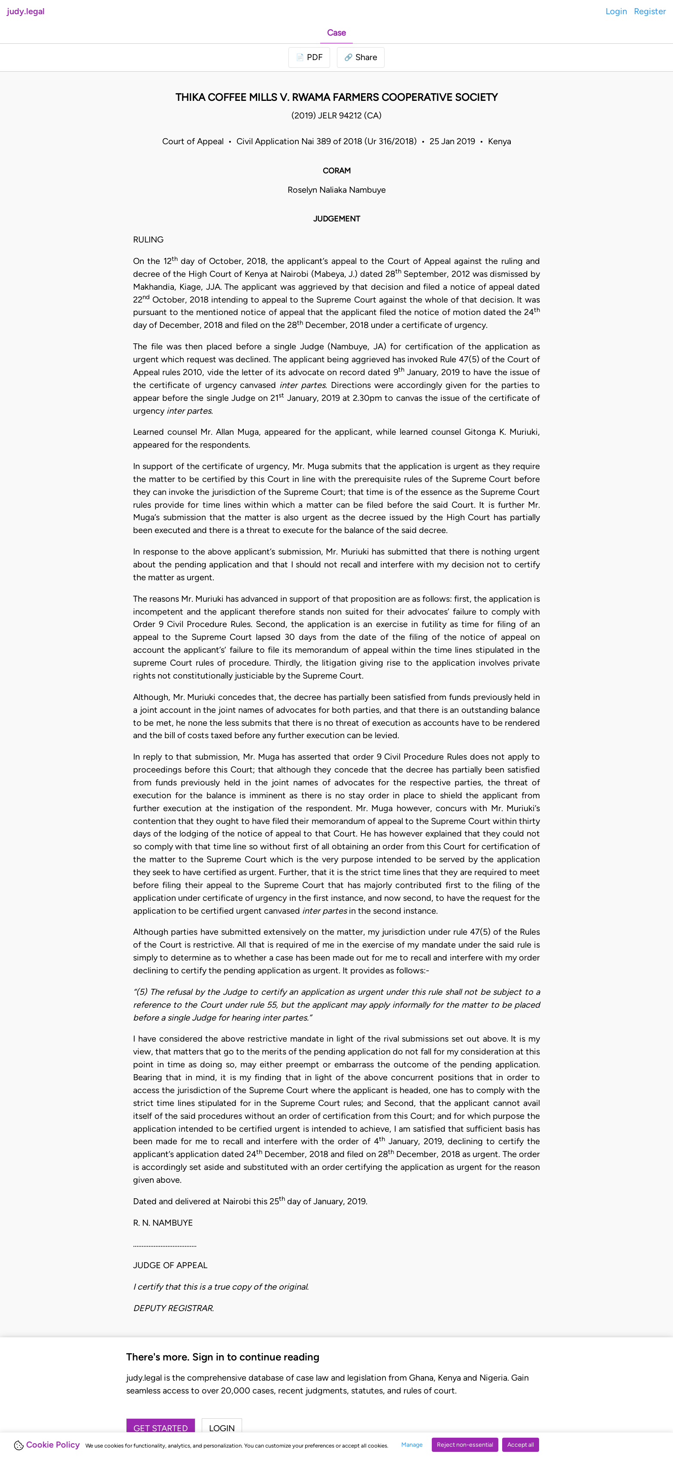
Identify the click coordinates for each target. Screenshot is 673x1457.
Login (616, 11)
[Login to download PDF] (309, 57)
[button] (361, 57)
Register (650, 11)
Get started (160, 1428)
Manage (412, 1444)
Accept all (520, 1444)
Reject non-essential (465, 1444)
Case (336, 32)
